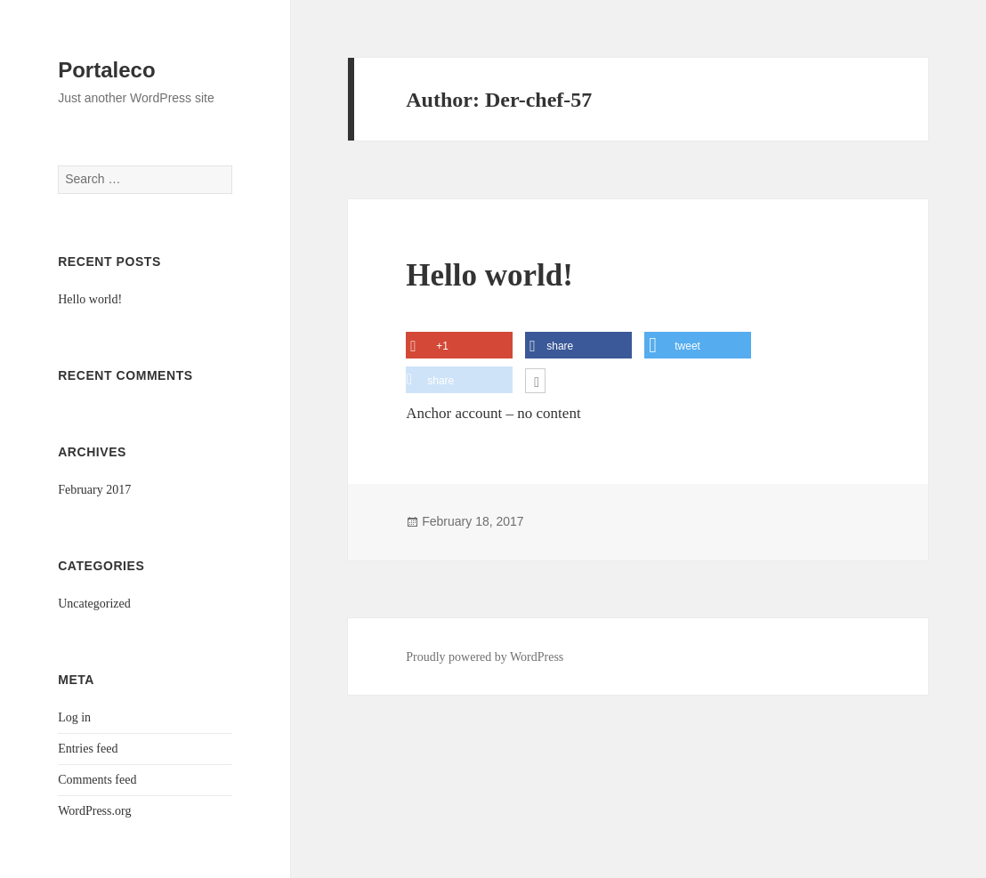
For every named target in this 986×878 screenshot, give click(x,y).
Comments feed (97, 779)
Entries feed (87, 748)
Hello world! (90, 299)
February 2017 (94, 489)
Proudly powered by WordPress (484, 657)
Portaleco (106, 70)
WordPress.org (94, 811)
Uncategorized (94, 603)
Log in (74, 717)
